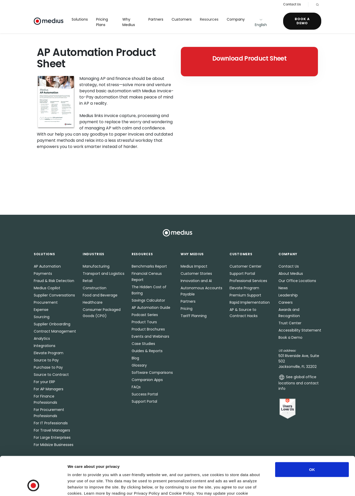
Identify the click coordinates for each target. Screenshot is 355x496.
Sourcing (41, 316)
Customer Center (245, 266)
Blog (135, 358)
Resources (209, 19)
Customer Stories (196, 273)
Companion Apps (147, 379)
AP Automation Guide (151, 307)
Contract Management (55, 331)
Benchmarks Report (149, 266)
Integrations (44, 345)
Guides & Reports (147, 350)
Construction (94, 288)
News (283, 288)
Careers (285, 302)
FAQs (136, 387)
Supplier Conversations (54, 295)
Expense (41, 309)
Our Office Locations (297, 280)
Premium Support (245, 295)
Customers (182, 19)
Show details (270, 486)
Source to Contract (51, 374)
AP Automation (47, 266)
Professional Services (248, 280)
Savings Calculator (148, 300)
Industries (93, 254)
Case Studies (143, 343)
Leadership (288, 295)
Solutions (80, 19)
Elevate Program (48, 353)
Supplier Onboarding (52, 324)
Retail (87, 280)
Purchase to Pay (48, 367)
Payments (43, 273)
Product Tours (144, 322)
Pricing (186, 308)
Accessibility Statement (299, 330)
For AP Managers (48, 389)
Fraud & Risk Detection (54, 280)
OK (312, 435)
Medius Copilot (47, 288)
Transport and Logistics (103, 273)
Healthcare (93, 302)
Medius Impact (194, 266)
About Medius (290, 273)
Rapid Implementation (250, 302)
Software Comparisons (152, 372)
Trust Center (289, 323)
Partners (155, 19)
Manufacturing (96, 266)
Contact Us (292, 4)
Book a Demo (302, 21)
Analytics (42, 338)
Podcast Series (145, 314)
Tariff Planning (194, 315)
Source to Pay (46, 360)
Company (236, 19)
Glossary (139, 365)
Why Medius (128, 22)
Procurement (46, 302)
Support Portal (144, 401)
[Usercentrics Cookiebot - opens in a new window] (33, 486)
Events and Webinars (150, 336)
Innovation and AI (196, 280)
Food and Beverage (100, 295)
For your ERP (44, 381)
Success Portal (145, 394)
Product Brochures (148, 329)
